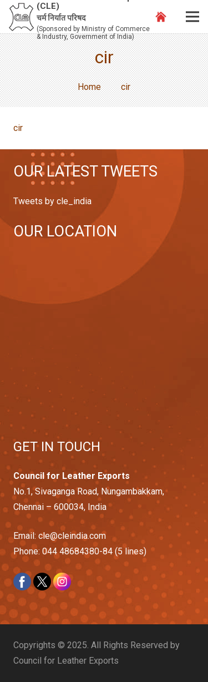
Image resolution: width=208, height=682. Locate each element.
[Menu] (192, 17)
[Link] (21, 17)
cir (18, 128)
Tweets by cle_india (52, 201)
